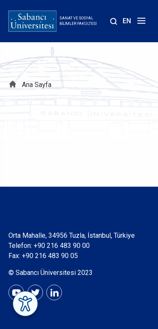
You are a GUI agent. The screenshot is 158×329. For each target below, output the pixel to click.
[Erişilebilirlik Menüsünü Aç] (25, 303)
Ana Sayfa (36, 85)
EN (127, 21)
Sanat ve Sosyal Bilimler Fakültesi (77, 21)
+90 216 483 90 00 (62, 246)
